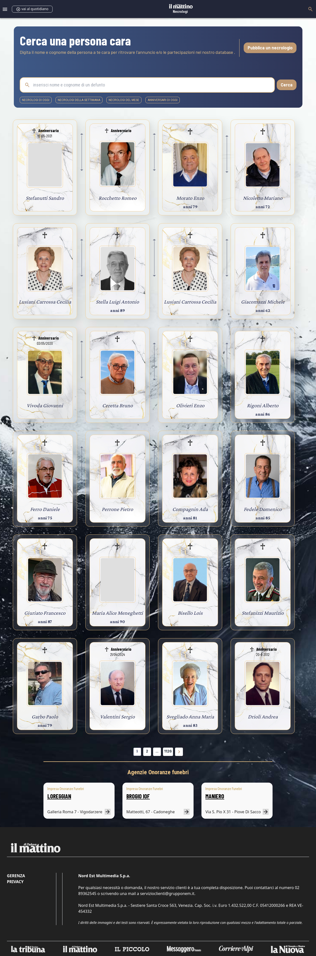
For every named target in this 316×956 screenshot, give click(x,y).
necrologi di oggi (35, 100)
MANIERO (214, 796)
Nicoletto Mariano (262, 198)
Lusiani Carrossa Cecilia (45, 302)
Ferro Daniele (45, 509)
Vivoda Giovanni (45, 405)
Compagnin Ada (190, 509)
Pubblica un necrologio (270, 47)
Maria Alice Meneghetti (117, 613)
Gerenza (16, 875)
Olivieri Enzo (190, 405)
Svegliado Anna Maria (190, 716)
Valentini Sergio (117, 716)
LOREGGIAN (59, 796)
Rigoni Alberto (262, 405)
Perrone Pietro (117, 509)
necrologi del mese (124, 100)
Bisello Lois (190, 613)
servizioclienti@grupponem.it (167, 893)
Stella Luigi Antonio (117, 302)
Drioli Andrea (263, 716)
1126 (168, 751)
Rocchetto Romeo (118, 198)
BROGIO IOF (138, 796)
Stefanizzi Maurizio (263, 613)
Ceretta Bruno (117, 405)
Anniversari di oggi (163, 100)
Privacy (15, 881)
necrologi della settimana (79, 100)
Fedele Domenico (263, 509)
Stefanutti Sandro (45, 198)
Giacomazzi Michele (263, 302)
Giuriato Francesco (44, 613)
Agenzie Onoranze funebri (158, 772)
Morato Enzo (190, 198)
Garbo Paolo (45, 716)
